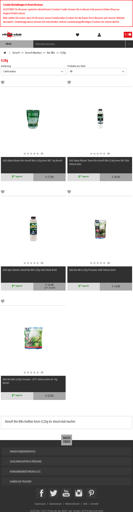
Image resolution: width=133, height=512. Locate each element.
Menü (8, 43)
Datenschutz (55, 503)
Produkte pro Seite (76, 66)
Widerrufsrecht (72, 503)
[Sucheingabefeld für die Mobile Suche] (79, 44)
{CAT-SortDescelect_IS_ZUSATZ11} (33, 71)
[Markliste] (2, 83)
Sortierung (6, 66)
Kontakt (94, 503)
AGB (85, 503)
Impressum (40, 503)
